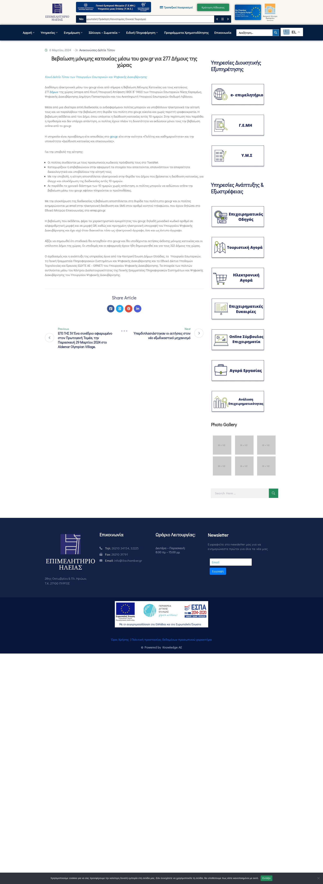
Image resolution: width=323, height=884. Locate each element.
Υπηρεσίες (49, 32)
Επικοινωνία (222, 32)
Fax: (116, 554)
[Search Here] (240, 493)
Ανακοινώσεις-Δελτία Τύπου (97, 50)
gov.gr (113, 136)
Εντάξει (267, 878)
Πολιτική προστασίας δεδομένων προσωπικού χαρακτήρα (171, 639)
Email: (123, 560)
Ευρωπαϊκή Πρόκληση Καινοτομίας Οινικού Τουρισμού (117, 19)
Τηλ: (122, 548)
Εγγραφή (218, 571)
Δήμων (54, 92)
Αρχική (29, 32)
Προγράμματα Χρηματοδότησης (186, 32)
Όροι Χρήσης (120, 639)
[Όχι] (318, 878)
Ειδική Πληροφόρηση (142, 32)
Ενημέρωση (73, 32)
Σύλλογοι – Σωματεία (105, 32)
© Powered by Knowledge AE (161, 647)
